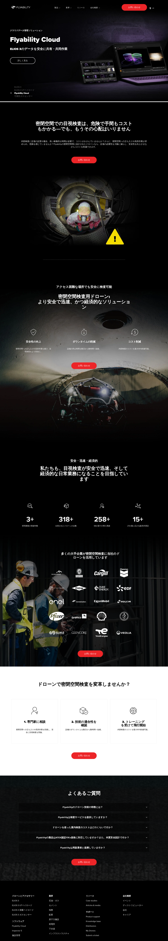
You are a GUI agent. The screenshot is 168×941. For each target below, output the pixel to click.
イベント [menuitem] (127, 900)
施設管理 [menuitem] (16, 935)
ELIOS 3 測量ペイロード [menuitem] (23, 910)
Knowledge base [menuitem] (93, 921)
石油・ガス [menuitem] (54, 900)
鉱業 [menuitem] (51, 914)
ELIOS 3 (14, 86)
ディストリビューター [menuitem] (133, 905)
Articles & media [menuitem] (93, 905)
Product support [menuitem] (93, 916)
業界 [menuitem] (68, 8)
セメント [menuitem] (53, 905)
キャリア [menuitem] (127, 914)
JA (152, 8)
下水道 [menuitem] (52, 929)
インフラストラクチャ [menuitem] (59, 933)
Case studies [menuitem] (91, 900)
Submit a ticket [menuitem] (92, 935)
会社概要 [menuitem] (94, 8)
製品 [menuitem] (56, 8)
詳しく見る (23, 60)
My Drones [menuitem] (90, 930)
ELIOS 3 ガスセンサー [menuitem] (22, 914)
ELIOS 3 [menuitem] (15, 900)
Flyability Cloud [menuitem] (19, 926)
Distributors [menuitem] (91, 926)
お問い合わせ (134, 7)
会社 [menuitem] (125, 910)
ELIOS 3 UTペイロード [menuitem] (22, 905)
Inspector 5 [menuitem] (17, 930)
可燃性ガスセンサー (20, 95)
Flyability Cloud (18, 92)
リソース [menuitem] (81, 8)
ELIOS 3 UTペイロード (21, 89)
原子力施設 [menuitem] (54, 919)
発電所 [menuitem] (52, 924)
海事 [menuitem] (51, 910)
